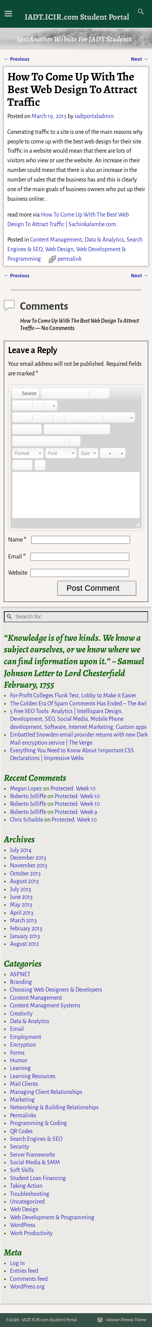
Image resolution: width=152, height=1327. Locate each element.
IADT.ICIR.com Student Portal (77, 16)
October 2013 (25, 873)
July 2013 (20, 889)
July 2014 (21, 850)
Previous (17, 59)
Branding (21, 982)
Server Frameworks (32, 1155)
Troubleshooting (29, 1194)
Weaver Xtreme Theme (126, 1319)
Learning (20, 1068)
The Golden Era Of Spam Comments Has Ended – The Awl (78, 703)
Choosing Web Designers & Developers (56, 990)
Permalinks (23, 1115)
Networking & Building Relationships (54, 1107)
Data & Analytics (104, 240)
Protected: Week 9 (76, 812)
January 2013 (25, 936)
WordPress (22, 1225)
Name (18, 540)
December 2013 (28, 858)
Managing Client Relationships (46, 1092)
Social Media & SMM (35, 1162)
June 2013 (21, 897)
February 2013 (26, 928)
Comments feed (29, 1279)
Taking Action (26, 1186)
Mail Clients (24, 1084)
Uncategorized (27, 1202)
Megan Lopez (26, 788)
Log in (17, 1263)
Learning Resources (32, 1076)
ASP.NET (20, 974)
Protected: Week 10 (72, 788)
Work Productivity (31, 1233)
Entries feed (24, 1271)
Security (19, 1147)
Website (17, 573)
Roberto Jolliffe (28, 796)
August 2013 (24, 881)
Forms (17, 1053)
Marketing (22, 1100)
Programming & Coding (38, 1123)
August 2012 (24, 944)
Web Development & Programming (52, 1217)
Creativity (21, 1013)
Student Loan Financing (38, 1178)
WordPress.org (27, 1287)
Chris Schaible (26, 820)
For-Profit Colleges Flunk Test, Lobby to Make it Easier (73, 695)
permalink (69, 259)
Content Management (56, 240)
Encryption (23, 1045)
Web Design (59, 249)
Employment (25, 1037)
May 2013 (21, 905)
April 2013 (21, 913)
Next (139, 59)
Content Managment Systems (45, 1005)
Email (17, 556)
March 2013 (23, 920)
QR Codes (21, 1131)
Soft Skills (22, 1170)
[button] (25, 393)
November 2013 (28, 865)
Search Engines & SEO (36, 1139)
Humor (18, 1060)
